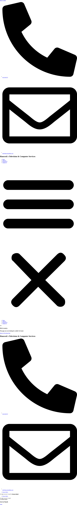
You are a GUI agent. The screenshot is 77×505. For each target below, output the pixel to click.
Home (3, 159)
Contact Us (4, 162)
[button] (38, 241)
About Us (4, 160)
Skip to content (3, 0)
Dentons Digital (15, 494)
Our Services (4, 161)
